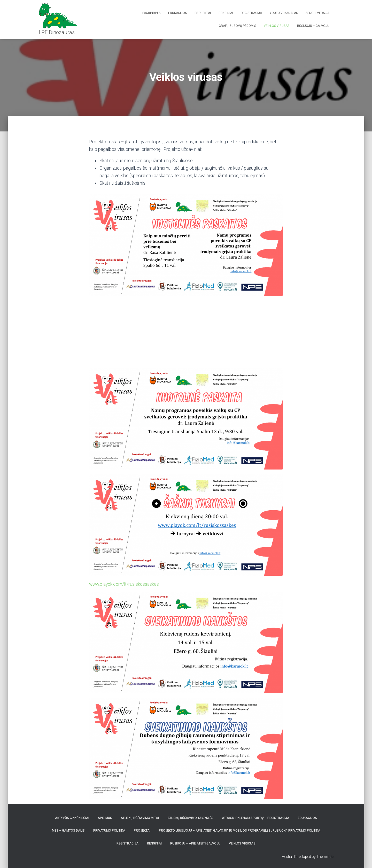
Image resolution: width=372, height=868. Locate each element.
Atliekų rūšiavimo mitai (140, 817)
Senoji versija (317, 13)
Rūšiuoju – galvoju (313, 26)
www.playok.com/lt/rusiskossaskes (124, 584)
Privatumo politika (109, 830)
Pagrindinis (151, 13)
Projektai (203, 13)
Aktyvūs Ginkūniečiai (72, 817)
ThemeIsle (324, 856)
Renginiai (226, 13)
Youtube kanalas (284, 13)
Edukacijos (177, 13)
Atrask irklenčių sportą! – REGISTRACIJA (255, 817)
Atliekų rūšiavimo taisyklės (190, 817)
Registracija (251, 13)
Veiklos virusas (276, 26)
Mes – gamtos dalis (68, 830)
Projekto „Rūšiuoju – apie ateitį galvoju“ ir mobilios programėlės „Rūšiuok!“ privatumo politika (239, 830)
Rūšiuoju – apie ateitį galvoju (195, 843)
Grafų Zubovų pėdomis (237, 26)
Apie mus (105, 817)
